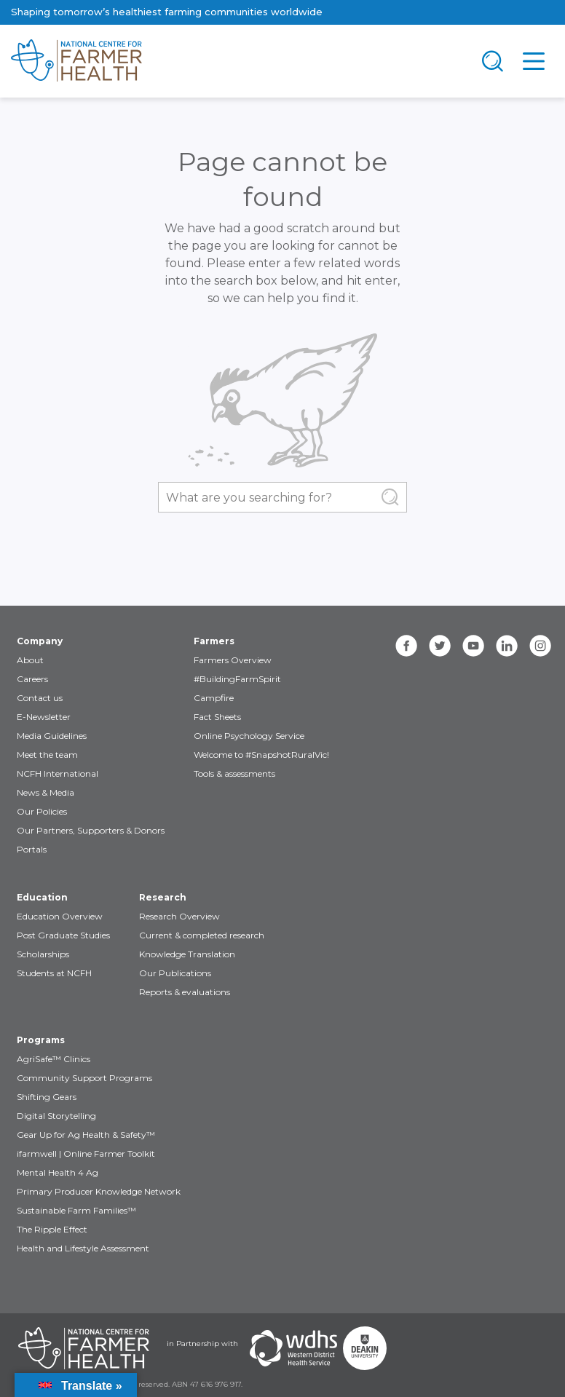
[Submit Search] (390, 497)
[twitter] (440, 646)
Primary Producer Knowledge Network (99, 1191)
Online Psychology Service (249, 735)
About (30, 659)
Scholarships (43, 954)
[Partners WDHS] (293, 1348)
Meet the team (47, 754)
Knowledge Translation (187, 954)
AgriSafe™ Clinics (53, 1058)
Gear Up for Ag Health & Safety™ (86, 1134)
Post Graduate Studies (63, 935)
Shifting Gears (46, 1096)
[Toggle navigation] (493, 61)
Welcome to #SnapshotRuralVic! (261, 754)
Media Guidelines (52, 735)
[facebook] (406, 646)
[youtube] (473, 646)
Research (162, 897)
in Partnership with (202, 1343)
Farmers (214, 641)
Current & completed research (201, 935)
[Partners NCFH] (83, 1348)
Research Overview (179, 916)
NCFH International (57, 773)
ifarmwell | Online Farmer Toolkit (86, 1153)
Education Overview (60, 916)
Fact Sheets (217, 716)
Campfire (214, 697)
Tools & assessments (234, 773)
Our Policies (42, 811)
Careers (32, 678)
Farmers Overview (233, 659)
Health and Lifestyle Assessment (83, 1248)
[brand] (236, 61)
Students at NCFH (54, 972)
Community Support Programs (84, 1077)
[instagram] (540, 646)
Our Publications (175, 972)
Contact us (40, 697)
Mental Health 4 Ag (57, 1172)
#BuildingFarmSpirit (237, 678)
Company (40, 641)
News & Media (45, 792)
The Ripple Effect (52, 1229)
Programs (41, 1039)
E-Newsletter (44, 716)
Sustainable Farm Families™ (76, 1210)
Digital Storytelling (56, 1115)
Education (42, 897)
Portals (32, 849)
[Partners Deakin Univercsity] (365, 1348)
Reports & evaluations (184, 991)
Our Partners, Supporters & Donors (91, 830)
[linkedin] (507, 646)
